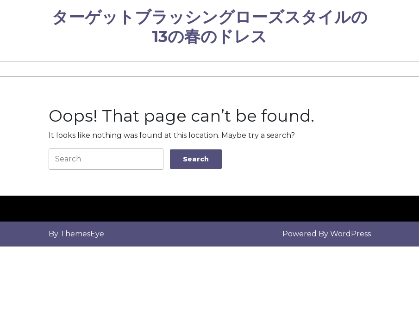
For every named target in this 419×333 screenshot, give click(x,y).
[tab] (196, 159)
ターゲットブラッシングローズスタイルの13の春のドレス (210, 26)
